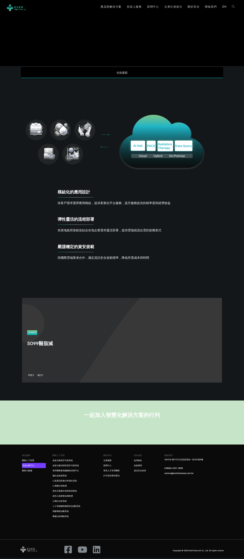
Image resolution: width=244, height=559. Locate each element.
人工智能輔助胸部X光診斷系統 (66, 507)
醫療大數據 (27, 472)
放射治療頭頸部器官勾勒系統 (66, 467)
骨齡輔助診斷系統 (61, 512)
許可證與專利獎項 (111, 477)
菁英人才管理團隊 (111, 472)
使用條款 (138, 461)
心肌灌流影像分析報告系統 (65, 482)
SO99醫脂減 (40, 344)
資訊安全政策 (140, 472)
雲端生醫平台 (28, 467)
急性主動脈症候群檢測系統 (65, 492)
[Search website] (233, 7)
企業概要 (107, 461)
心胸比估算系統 (60, 502)
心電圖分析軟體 (60, 487)
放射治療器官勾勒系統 (63, 461)
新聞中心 (107, 467)
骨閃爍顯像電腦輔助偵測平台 (66, 472)
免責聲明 (138, 467)
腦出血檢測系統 (60, 477)
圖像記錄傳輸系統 (61, 517)
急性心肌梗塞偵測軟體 (63, 497)
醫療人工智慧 (28, 461)
